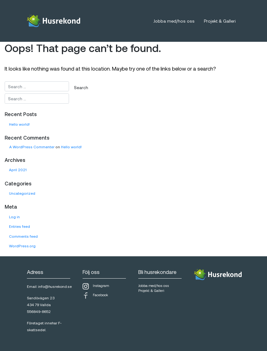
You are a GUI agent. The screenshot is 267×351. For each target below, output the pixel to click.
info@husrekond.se (55, 286)
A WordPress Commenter (31, 147)
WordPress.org (22, 246)
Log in (14, 216)
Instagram (96, 286)
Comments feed (23, 236)
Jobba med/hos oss (174, 21)
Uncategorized (22, 193)
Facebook (95, 295)
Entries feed (19, 226)
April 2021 (18, 169)
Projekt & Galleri (220, 21)
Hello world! (19, 124)
